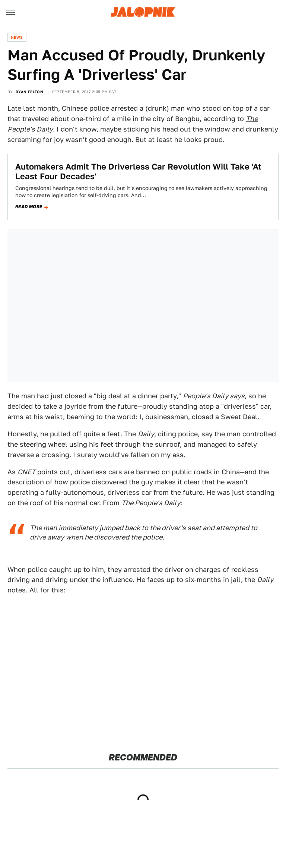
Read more (28, 206)
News (17, 37)
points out (44, 472)
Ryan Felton (29, 91)
